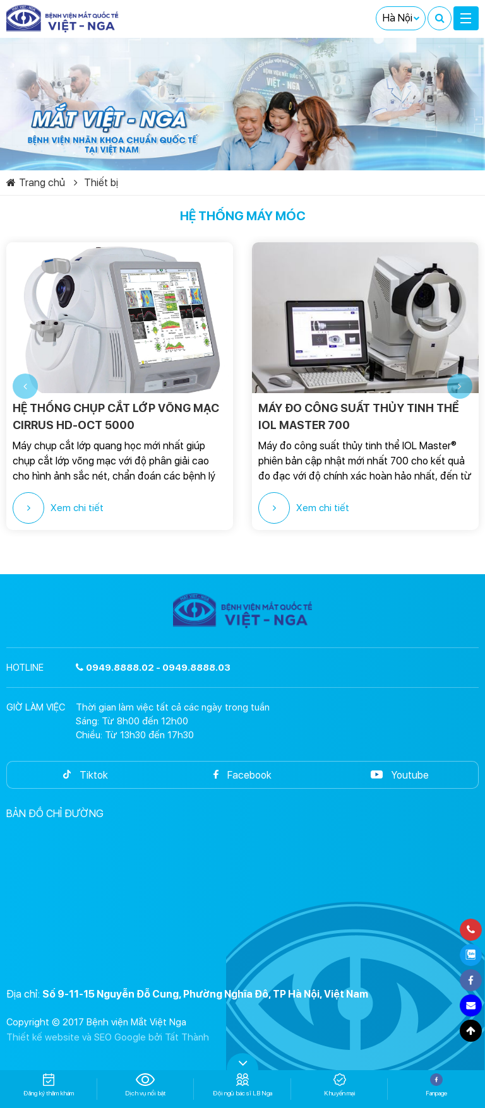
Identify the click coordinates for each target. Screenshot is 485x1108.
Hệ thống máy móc (243, 215)
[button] (25, 386)
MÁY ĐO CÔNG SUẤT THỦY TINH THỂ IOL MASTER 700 (358, 416)
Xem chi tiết (58, 508)
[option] (119, 386)
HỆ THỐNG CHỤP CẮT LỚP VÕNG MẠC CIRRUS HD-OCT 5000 (116, 416)
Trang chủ (35, 183)
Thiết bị (96, 183)
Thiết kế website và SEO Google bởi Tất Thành (107, 1037)
